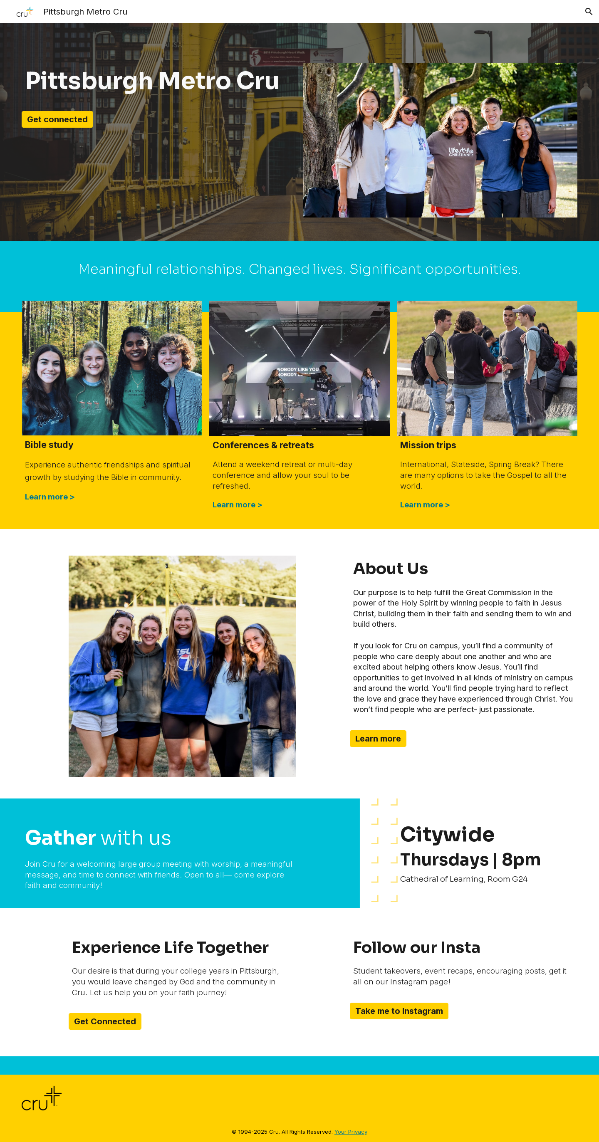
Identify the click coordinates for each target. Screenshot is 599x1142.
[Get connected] (57, 119)
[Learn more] (378, 738)
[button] (589, 12)
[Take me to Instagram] (399, 1011)
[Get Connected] (105, 1021)
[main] (159, 81)
